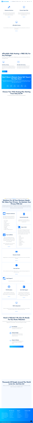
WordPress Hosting (11, 412)
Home (11, 1)
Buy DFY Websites (17, 1)
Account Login (18, 412)
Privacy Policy (26, 417)
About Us (18, 413)
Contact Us (26, 412)
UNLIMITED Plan (14, 198)
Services (22, 1)
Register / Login (28, 1)
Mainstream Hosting (12, 417)
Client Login (26, 413)
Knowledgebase (18, 417)
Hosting (20, 1)
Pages (25, 1)
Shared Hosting (11, 413)
